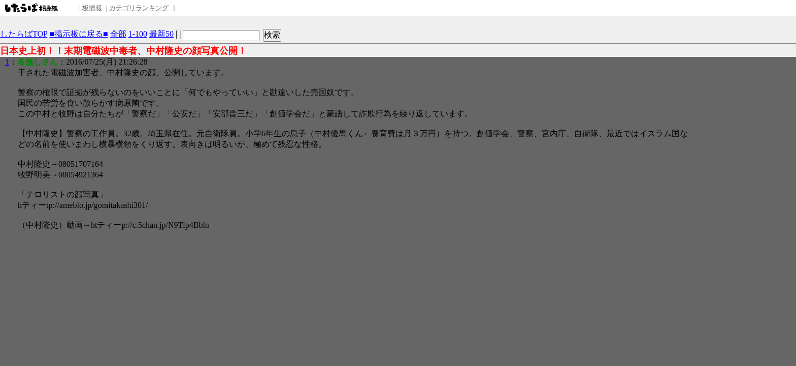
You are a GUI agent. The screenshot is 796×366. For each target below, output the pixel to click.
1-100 (137, 33)
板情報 (92, 8)
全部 (118, 33)
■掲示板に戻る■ (78, 33)
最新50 (161, 33)
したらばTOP (23, 33)
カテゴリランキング (139, 8)
